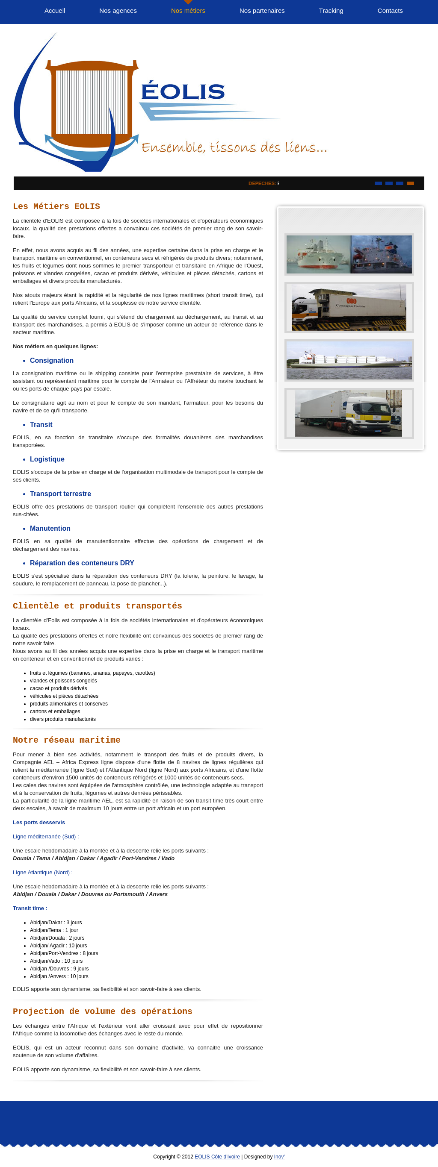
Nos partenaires (262, 10)
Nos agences (118, 10)
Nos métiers (188, 10)
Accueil (54, 10)
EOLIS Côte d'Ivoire (217, 1157)
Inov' (279, 1157)
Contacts (390, 10)
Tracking (331, 10)
